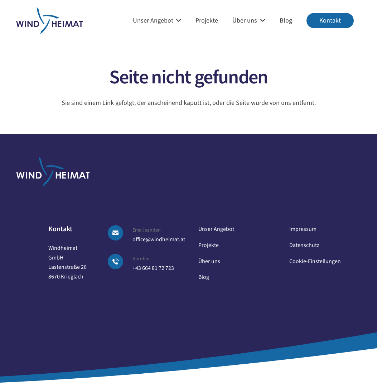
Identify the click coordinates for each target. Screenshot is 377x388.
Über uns (209, 261)
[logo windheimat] (49, 20)
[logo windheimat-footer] (53, 171)
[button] (177, 20)
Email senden (146, 230)
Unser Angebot (216, 229)
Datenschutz (304, 245)
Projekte (208, 245)
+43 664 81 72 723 (153, 268)
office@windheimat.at (158, 239)
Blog (203, 277)
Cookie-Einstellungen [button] (315, 261)
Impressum (302, 229)
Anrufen (141, 258)
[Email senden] (119, 233)
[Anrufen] (119, 261)
